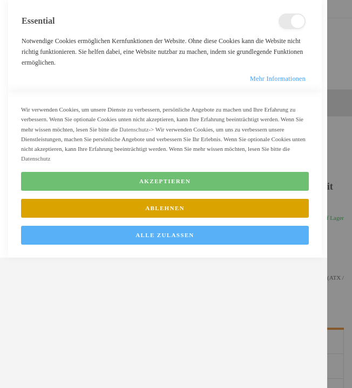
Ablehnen (165, 341)
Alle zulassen (165, 368)
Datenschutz (133, 262)
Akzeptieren (165, 314)
